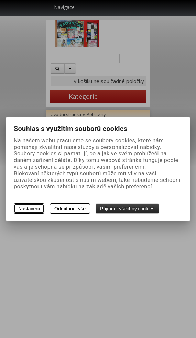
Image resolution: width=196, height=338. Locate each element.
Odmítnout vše (70, 208)
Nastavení (29, 208)
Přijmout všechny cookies (127, 208)
